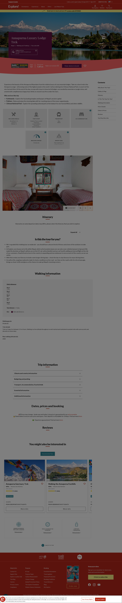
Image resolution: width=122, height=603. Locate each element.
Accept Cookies (100, 599)
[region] (61, 599)
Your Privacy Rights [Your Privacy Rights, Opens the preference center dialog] (87, 599)
